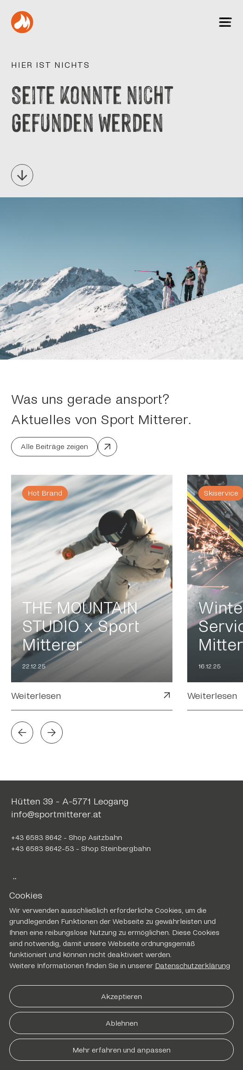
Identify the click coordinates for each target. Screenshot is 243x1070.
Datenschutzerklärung (192, 966)
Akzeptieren (121, 996)
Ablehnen (122, 1023)
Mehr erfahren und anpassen (121, 1050)
